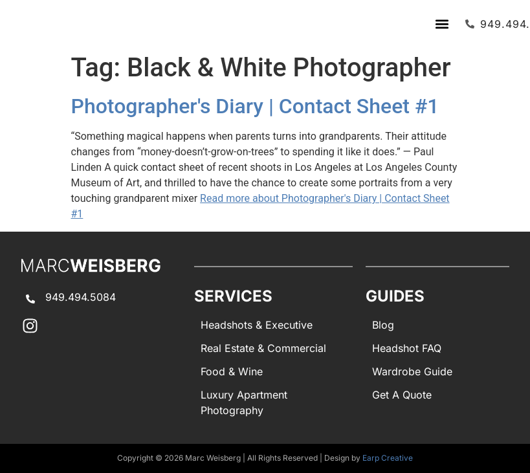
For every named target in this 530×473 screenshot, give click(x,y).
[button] (441, 23)
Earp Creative (387, 458)
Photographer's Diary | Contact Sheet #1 (255, 106)
